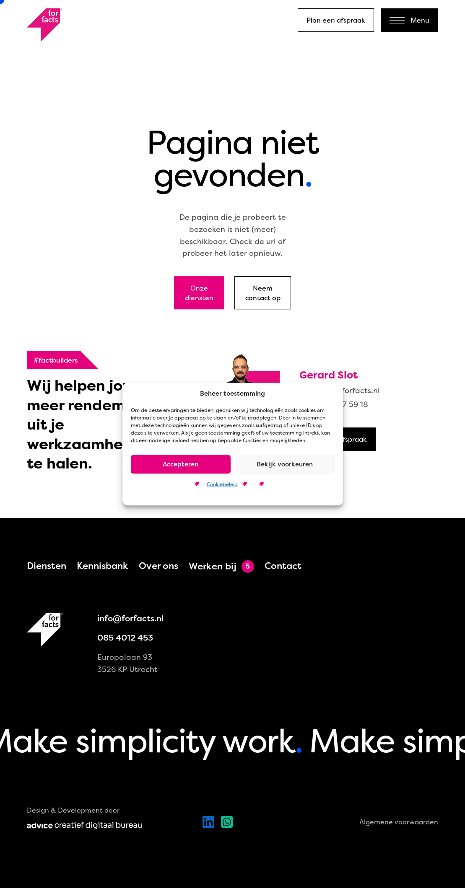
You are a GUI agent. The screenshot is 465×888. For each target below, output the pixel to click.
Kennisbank (102, 565)
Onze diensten (199, 292)
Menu (409, 20)
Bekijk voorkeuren (285, 464)
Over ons (158, 565)
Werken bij (212, 566)
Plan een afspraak (336, 20)
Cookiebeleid (222, 484)
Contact (283, 565)
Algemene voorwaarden (398, 821)
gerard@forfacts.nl (344, 390)
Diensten (46, 565)
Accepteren (180, 464)
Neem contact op (263, 292)
